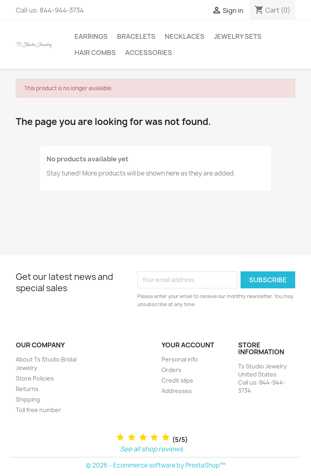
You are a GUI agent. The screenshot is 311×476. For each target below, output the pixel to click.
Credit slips (177, 380)
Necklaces (184, 36)
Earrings (91, 36)
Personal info (180, 359)
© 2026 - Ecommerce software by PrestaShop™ (156, 465)
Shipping (28, 399)
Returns (27, 389)
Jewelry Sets (238, 36)
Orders (171, 370)
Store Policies (35, 378)
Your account (188, 345)
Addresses (177, 391)
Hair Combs (95, 52)
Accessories (148, 52)
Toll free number (38, 410)
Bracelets (136, 36)
